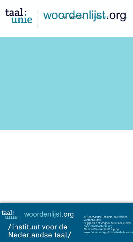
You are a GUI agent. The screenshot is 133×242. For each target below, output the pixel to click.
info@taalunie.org (101, 226)
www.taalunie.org (95, 232)
